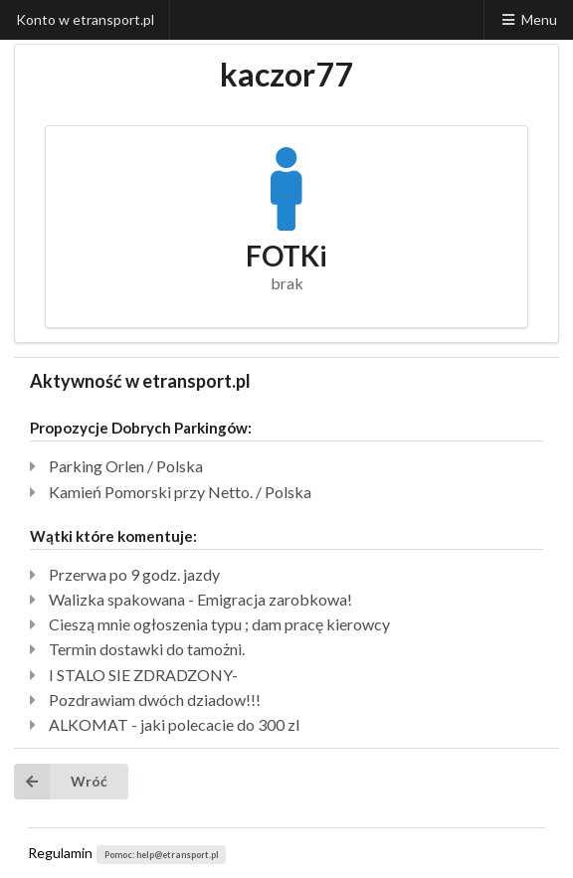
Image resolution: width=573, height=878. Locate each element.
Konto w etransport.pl (85, 19)
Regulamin (60, 852)
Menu (528, 19)
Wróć (60, 781)
